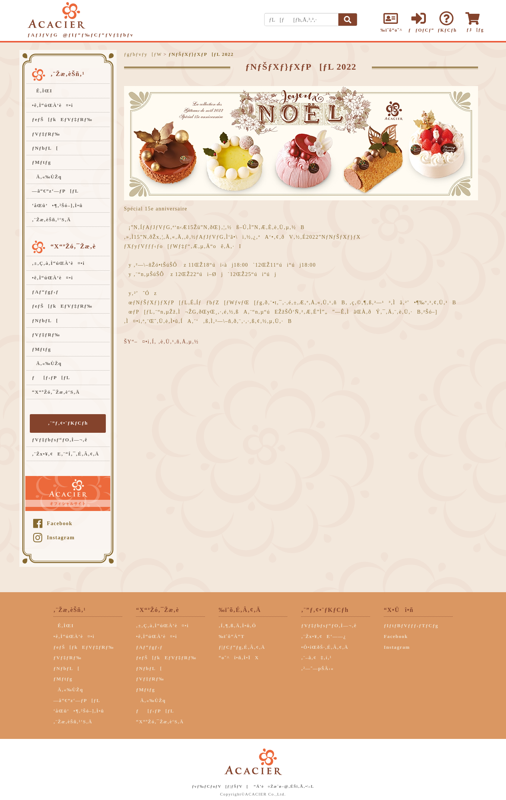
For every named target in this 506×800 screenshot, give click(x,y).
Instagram (54, 537)
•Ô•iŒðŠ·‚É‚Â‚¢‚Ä (324, 647)
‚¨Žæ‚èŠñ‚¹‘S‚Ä (51, 219)
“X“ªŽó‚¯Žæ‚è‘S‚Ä (56, 392)
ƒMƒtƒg (41, 162)
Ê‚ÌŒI (42, 90)
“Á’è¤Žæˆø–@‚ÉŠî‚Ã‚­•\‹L (284, 786)
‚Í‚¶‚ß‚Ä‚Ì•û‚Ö (237, 625)
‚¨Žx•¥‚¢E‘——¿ (323, 636)
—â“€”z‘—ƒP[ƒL (55, 191)
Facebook (52, 523)
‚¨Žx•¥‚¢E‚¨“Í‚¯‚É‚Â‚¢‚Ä (65, 454)
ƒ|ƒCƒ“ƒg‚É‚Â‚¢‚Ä (242, 647)
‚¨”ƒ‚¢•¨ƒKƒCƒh (68, 423)
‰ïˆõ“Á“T (232, 636)
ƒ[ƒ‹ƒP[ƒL (51, 377)
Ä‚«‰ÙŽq (47, 177)
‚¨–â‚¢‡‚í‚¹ (316, 657)
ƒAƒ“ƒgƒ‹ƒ (47, 292)
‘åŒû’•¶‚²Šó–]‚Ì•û (57, 205)
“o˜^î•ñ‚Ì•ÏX (239, 657)
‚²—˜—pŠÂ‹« (317, 668)
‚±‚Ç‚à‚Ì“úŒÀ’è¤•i (58, 263)
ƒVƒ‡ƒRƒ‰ (46, 134)
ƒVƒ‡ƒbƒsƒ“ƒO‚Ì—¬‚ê (60, 439)
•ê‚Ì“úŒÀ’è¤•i (52, 105)
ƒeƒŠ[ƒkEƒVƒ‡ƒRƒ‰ (62, 119)
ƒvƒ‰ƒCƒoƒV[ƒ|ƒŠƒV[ (220, 786)
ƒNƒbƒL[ (45, 148)
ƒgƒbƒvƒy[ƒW (143, 54)
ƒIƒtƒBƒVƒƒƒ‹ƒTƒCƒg (411, 625)
